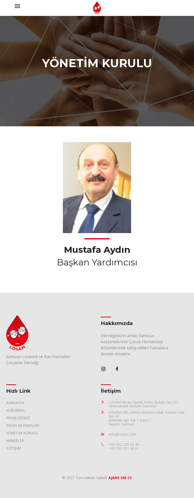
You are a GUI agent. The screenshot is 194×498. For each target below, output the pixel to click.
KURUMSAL (15, 410)
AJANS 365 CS (120, 477)
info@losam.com (122, 434)
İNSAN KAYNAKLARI (22, 425)
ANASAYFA (15, 402)
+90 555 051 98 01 (124, 448)
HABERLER (15, 440)
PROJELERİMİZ (18, 417)
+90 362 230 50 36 (124, 444)
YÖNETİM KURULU (21, 433)
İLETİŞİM (13, 448)
